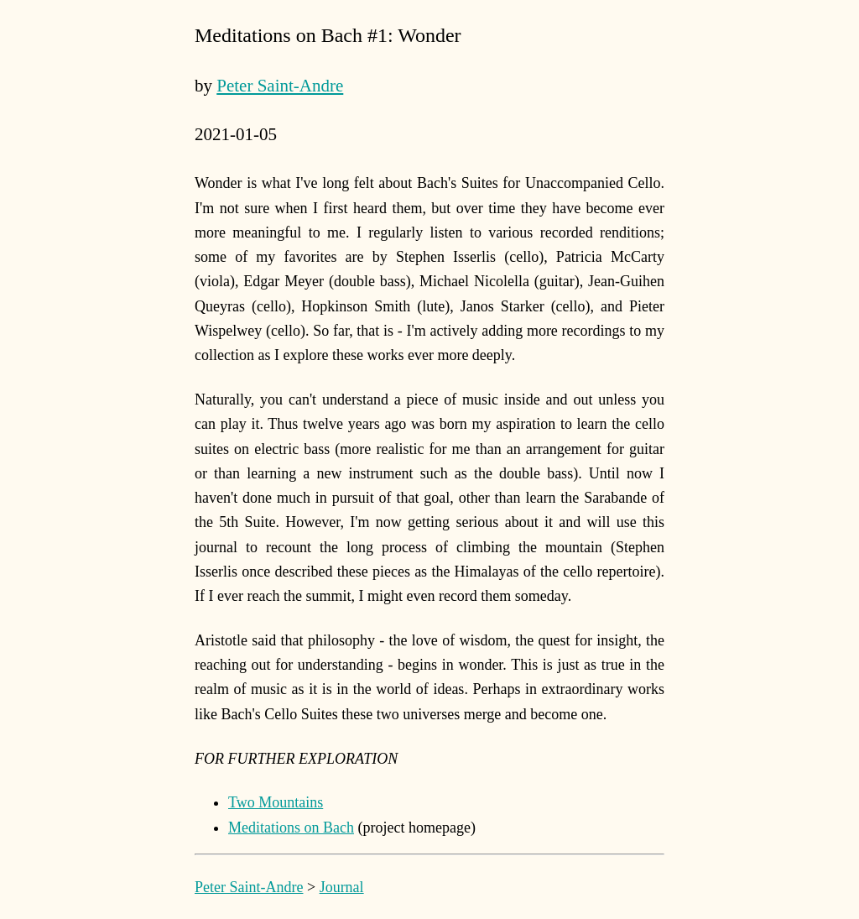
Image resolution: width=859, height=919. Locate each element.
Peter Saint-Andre (279, 86)
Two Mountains (275, 802)
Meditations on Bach (291, 827)
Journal (342, 887)
